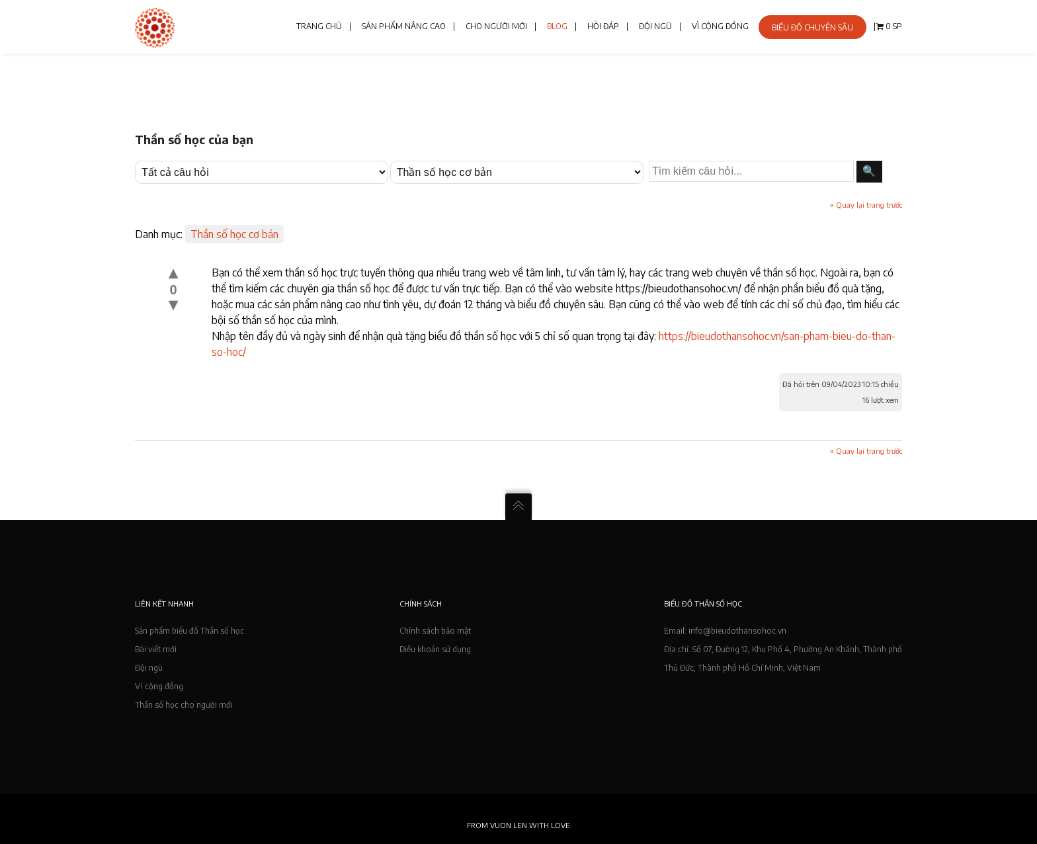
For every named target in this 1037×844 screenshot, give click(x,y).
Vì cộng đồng (159, 686)
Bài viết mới (156, 649)
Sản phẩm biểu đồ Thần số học (189, 631)
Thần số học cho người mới (184, 705)
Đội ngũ (149, 668)
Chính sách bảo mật (435, 631)
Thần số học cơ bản (234, 234)
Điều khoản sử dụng (435, 649)
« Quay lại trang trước (866, 204)
